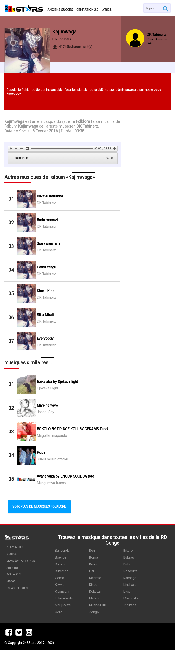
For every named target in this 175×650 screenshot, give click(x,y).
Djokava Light (47, 388)
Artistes (12, 567)
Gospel (11, 554)
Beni (92, 551)
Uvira (58, 612)
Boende (60, 557)
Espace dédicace (17, 588)
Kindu (93, 585)
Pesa (41, 452)
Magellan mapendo (52, 435)
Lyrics (107, 10)
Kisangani (62, 592)
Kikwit (59, 585)
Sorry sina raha (48, 243)
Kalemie (95, 578)
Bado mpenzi (47, 220)
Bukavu (128, 557)
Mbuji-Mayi (63, 605)
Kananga (129, 578)
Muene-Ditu (97, 605)
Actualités (14, 574)
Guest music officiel (52, 459)
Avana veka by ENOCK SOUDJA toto (65, 476)
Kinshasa (129, 585)
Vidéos (11, 581)
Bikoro (128, 551)
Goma (59, 578)
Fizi (91, 571)
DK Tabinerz (62, 39)
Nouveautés (15, 547)
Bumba (60, 564)
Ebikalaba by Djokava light (57, 381)
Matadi (94, 598)
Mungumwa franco (51, 483)
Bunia (93, 564)
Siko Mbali (45, 315)
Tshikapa (129, 605)
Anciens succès (60, 10)
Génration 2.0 (87, 10)
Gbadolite (130, 571)
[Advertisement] (145, 190)
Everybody (45, 338)
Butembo (62, 571)
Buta (126, 564)
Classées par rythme (21, 560)
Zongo (94, 612)
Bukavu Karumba (50, 196)
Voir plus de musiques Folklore (39, 506)
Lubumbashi (64, 598)
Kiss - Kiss (45, 291)
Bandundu (62, 551)
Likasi (127, 592)
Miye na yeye (47, 405)
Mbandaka (131, 598)
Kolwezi (95, 592)
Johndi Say (45, 412)
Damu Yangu (46, 267)
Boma (93, 557)
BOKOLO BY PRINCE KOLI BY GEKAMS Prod (72, 429)
